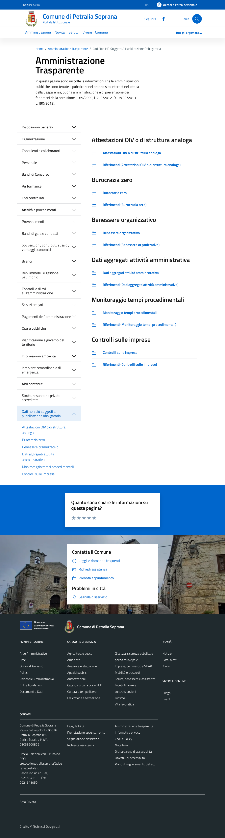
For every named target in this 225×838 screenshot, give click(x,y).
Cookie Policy (123, 738)
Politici (24, 672)
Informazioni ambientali (39, 356)
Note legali (122, 745)
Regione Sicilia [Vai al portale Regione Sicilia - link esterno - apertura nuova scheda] (31, 5)
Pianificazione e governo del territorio (43, 342)
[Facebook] (162, 18)
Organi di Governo (31, 666)
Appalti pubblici (77, 672)
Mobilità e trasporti (127, 672)
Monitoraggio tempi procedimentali (48, 467)
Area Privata (28, 801)
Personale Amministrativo (37, 678)
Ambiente (73, 659)
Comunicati (169, 659)
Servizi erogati (32, 304)
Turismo (120, 698)
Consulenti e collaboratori (41, 150)
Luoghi (166, 692)
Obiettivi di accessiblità (130, 757)
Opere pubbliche (34, 328)
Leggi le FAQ (75, 726)
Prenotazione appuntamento (86, 732)
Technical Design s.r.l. (46, 826)
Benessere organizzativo (40, 447)
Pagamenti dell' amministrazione (46, 316)
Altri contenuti (32, 384)
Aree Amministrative (33, 653)
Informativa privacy (127, 732)
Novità (60, 32)
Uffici (23, 659)
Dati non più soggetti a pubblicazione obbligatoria (41, 414)
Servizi (74, 32)
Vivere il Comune (95, 32)
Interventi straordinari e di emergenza (41, 370)
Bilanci (27, 261)
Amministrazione (38, 32)
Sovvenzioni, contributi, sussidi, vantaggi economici (45, 247)
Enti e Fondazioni (31, 685)
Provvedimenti (33, 221)
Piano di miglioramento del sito (135, 764)
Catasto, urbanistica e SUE (84, 685)
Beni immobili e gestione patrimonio (40, 275)
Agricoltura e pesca (79, 653)
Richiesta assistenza (80, 745)
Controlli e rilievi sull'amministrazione (37, 291)
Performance (31, 186)
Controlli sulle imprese (38, 474)
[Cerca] (197, 19)
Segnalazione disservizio (83, 738)
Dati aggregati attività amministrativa (38, 456)
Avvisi (166, 666)
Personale (29, 162)
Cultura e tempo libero (81, 691)
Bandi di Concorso (35, 174)
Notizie (167, 653)
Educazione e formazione (83, 698)
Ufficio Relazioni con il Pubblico (40, 753)
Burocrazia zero (33, 440)
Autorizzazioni (76, 678)
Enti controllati (33, 198)
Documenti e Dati (31, 691)
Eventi (166, 699)
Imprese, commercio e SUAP (133, 666)
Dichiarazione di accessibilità (133, 751)
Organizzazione (33, 139)
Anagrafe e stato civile (82, 666)
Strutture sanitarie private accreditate (41, 398)
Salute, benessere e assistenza (135, 678)
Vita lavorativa (124, 704)
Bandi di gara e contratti (40, 233)
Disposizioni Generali (37, 127)
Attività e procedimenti (39, 210)
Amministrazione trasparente (134, 726)
